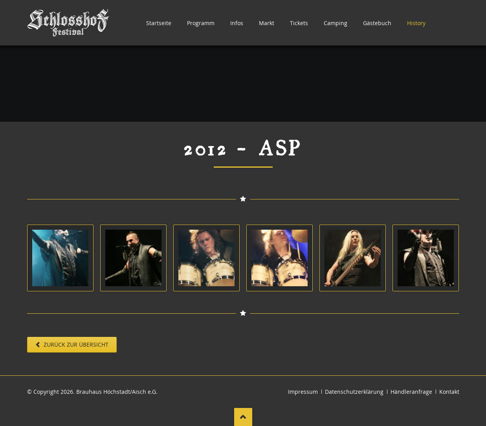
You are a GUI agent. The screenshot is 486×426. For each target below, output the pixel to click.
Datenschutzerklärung (354, 391)
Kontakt (449, 391)
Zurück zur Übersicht (75, 344)
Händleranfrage (411, 391)
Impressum (303, 391)
